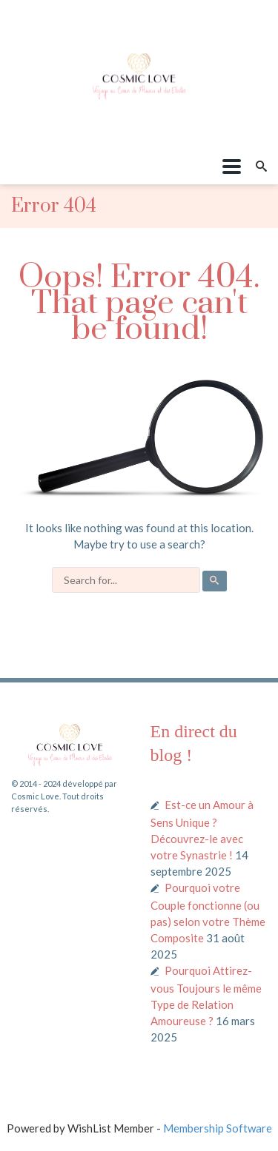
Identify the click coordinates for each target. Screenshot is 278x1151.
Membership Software (217, 1128)
